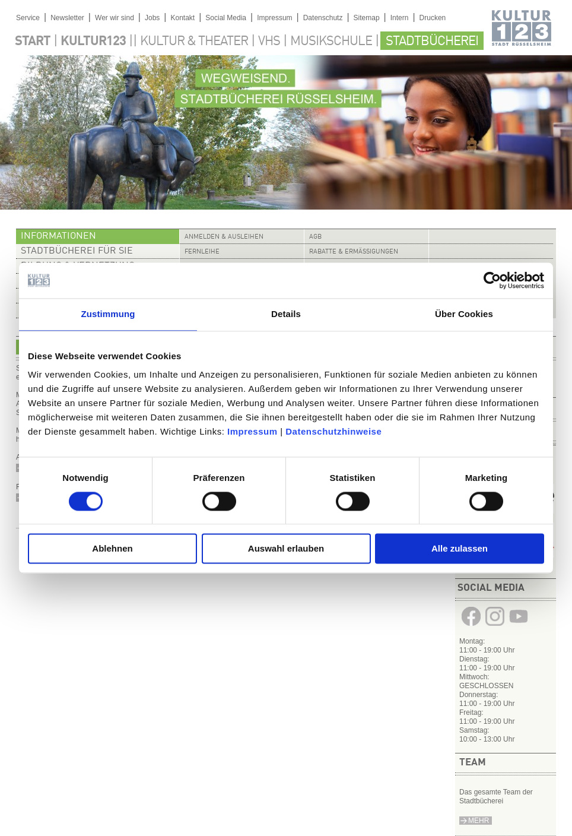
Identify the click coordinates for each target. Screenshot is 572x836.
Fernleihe (202, 252)
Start (32, 41)
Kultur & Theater (194, 41)
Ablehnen (112, 549)
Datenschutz (323, 18)
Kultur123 (93, 41)
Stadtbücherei (432, 41)
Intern (399, 18)
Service (28, 18)
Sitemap (367, 18)
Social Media (225, 18)
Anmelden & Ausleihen (224, 237)
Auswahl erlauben (286, 549)
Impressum (252, 431)
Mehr (478, 820)
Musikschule (331, 41)
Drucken (433, 18)
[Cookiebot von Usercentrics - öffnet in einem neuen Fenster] (492, 280)
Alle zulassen (459, 549)
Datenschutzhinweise (333, 431)
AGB (315, 237)
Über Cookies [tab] (464, 314)
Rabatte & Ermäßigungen (353, 252)
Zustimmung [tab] (108, 314)
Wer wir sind (114, 18)
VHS (269, 41)
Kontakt (182, 18)
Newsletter (67, 18)
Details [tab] (286, 314)
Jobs (152, 18)
